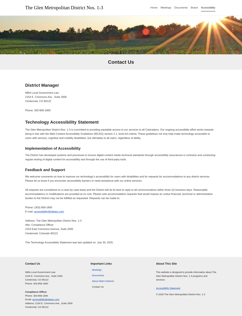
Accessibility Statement (168, 288)
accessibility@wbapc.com (49, 211)
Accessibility (208, 7)
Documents (181, 7)
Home (153, 7)
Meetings (166, 7)
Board (194, 7)
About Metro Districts (103, 281)
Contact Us (98, 286)
